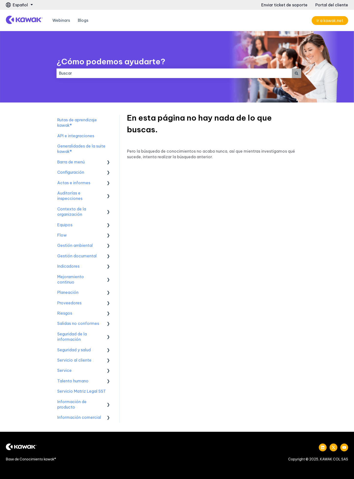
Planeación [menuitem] (68, 292)
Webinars (61, 20)
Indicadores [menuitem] (68, 266)
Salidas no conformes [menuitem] (78, 323)
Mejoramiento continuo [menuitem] (70, 279)
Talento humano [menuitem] (73, 380)
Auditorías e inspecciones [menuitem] (69, 196)
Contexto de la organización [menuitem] (71, 211)
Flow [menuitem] (62, 235)
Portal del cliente (331, 4)
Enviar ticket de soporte (284, 4)
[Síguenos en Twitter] (333, 447)
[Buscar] (296, 73)
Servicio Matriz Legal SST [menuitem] (81, 391)
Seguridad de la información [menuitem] (72, 336)
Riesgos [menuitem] (64, 313)
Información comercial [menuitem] (79, 417)
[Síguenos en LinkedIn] (323, 447)
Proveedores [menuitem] (69, 302)
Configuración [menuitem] (70, 172)
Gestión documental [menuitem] (77, 255)
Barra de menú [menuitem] (71, 162)
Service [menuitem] (64, 370)
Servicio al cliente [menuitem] (74, 360)
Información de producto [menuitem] (72, 404)
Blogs (83, 20)
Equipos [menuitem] (64, 224)
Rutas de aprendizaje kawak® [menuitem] (77, 122)
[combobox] (174, 73)
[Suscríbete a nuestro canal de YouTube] (344, 447)
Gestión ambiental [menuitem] (75, 245)
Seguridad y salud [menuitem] (74, 349)
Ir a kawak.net (330, 20)
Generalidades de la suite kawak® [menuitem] (81, 149)
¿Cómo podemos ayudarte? (111, 61)
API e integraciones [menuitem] (75, 135)
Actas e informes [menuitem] (73, 182)
